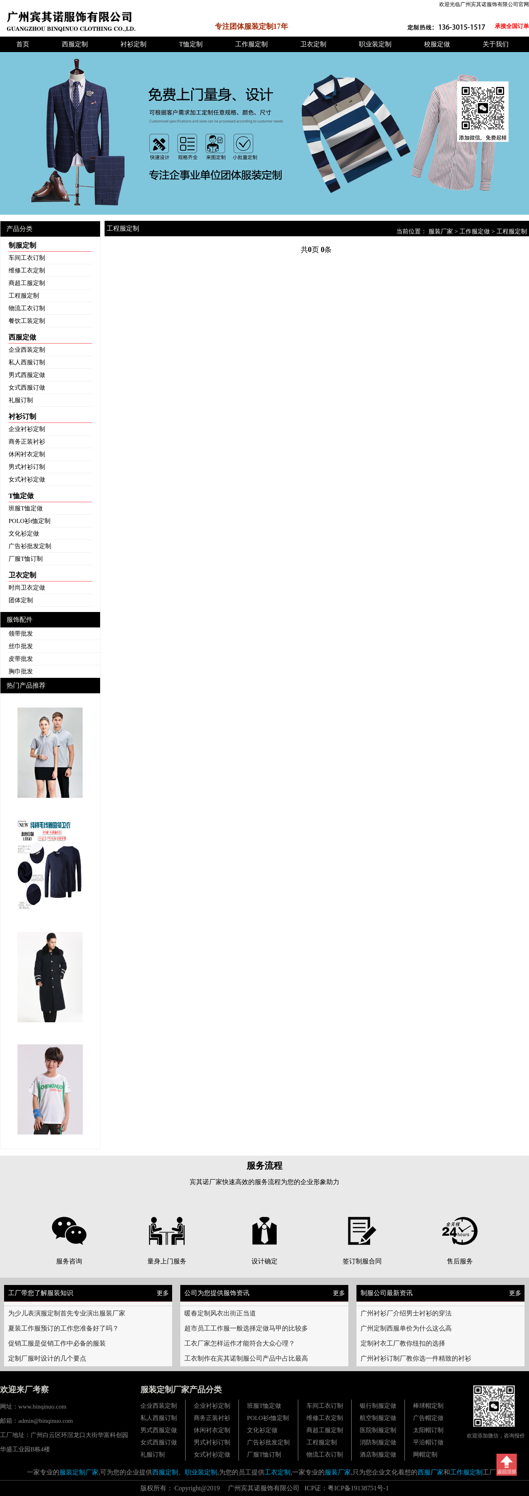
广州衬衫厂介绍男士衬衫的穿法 (406, 1313)
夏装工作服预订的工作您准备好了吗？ (63, 1328)
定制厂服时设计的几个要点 (47, 1358)
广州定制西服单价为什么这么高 (406, 1328)
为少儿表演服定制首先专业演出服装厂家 (66, 1313)
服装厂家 (440, 231)
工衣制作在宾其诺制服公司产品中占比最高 (246, 1358)
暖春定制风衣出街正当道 (220, 1313)
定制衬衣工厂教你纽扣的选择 (403, 1343)
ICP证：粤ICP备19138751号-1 (346, 1488)
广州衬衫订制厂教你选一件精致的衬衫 (416, 1358)
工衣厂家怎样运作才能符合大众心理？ (239, 1343)
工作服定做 (474, 231)
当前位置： (412, 231)
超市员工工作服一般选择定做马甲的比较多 (246, 1328)
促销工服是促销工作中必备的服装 (57, 1343)
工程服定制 (511, 231)
